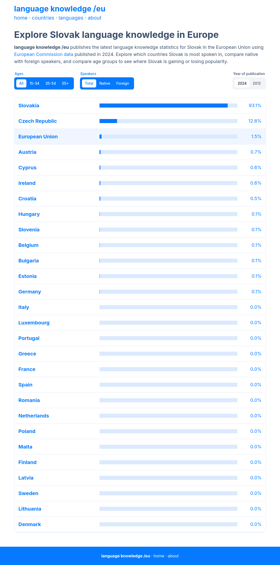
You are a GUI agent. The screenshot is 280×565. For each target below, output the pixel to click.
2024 (242, 83)
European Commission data (43, 54)
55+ (65, 83)
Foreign (122, 83)
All (21, 83)
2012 (257, 83)
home (21, 18)
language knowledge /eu (60, 8)
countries (43, 18)
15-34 (34, 83)
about (95, 18)
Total (89, 83)
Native (104, 83)
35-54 (50, 83)
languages (71, 18)
